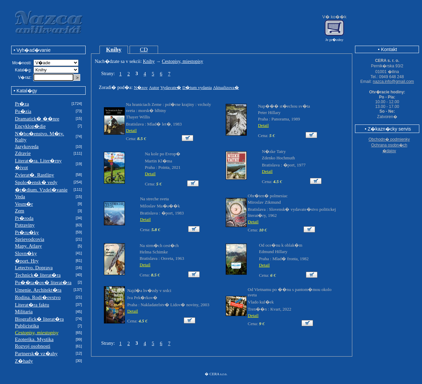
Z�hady (24, 361)
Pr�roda (24, 218)
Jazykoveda (27, 146)
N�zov (141, 87)
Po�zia (23, 111)
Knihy (113, 49)
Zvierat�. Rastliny (34, 175)
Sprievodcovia (29, 239)
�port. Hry (27, 261)
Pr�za (22, 104)
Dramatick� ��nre (37, 118)
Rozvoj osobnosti (32, 346)
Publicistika (27, 326)
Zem (19, 210)
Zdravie (23, 153)
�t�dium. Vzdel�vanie (41, 190)
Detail (131, 130)
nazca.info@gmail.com (393, 81)
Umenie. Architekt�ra (38, 290)
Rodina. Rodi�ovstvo (38, 297)
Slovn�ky (26, 253)
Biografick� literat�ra (39, 319)
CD (144, 49)
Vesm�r (24, 204)
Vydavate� (170, 87)
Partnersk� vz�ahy (36, 353)
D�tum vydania (197, 87)
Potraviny (25, 225)
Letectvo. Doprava (34, 267)
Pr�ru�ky (27, 232)
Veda (20, 196)
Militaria (24, 311)
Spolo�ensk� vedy (36, 182)
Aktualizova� (226, 87)
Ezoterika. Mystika (34, 339)
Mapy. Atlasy (28, 246)
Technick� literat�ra (38, 275)
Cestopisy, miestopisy (182, 61)
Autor (154, 87)
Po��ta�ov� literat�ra (43, 282)
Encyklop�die (30, 126)
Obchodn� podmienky (389, 139)
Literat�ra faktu (32, 305)
